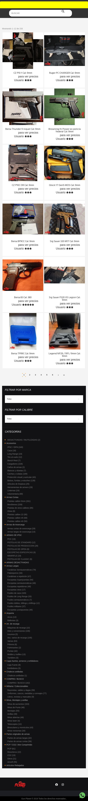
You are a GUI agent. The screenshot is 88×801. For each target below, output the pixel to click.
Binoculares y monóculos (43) (20, 727)
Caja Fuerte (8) (14, 665)
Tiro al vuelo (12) (14, 457)
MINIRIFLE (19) (14, 556)
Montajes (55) (13, 711)
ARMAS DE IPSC (14, 535)
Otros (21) (11, 759)
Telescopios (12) (14, 724)
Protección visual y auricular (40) (21, 477)
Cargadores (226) (15, 464)
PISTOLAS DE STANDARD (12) (21, 542)
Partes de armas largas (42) (19, 738)
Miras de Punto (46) (16, 707)
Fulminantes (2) (14, 648)
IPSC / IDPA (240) (15, 447)
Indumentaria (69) (15, 494)
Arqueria (10, 613)
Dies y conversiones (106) (18, 631)
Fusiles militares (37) (16, 606)
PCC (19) (11, 539)
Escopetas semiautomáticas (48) (21, 583)
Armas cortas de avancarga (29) (21, 528)
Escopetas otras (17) (16, 590)
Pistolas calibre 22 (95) (17, 514)
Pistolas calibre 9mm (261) (19, 501)
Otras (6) (11, 511)
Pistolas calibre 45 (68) (17, 518)
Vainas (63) (12, 641)
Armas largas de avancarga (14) (21, 532)
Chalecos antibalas (14, 672)
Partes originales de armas (18, 734)
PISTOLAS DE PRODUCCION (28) (22, 546)
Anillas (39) (12, 714)
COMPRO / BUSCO (15, 679)
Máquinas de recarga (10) (18, 628)
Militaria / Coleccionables (17, 686)
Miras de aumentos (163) (18, 704)
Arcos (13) (11, 617)
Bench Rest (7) (13, 460)
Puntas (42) (12, 651)
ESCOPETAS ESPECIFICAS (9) (21, 552)
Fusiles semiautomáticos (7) (19, 600)
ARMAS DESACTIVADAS (17, 562)
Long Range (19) (14, 454)
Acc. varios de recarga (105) (19, 638)
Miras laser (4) (13, 721)
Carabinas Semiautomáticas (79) (21, 570)
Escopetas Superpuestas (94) (20, 580)
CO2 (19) (11, 755)
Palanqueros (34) (14, 573)
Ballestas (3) (12, 620)
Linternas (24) (13, 490)
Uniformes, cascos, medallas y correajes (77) (27, 693)
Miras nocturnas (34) (16, 731)
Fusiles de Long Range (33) (19, 596)
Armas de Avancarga (15, 524)
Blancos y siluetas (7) (16, 470)
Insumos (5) (12, 634)
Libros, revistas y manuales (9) (20, 697)
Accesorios (11, 443)
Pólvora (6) (12, 644)
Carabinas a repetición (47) (19, 576)
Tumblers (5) (12, 658)
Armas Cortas (12, 497)
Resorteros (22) (14, 752)
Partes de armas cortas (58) (19, 741)
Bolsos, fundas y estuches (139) (21, 480)
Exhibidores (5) (14, 668)
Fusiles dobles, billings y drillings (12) (23, 603)
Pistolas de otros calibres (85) (20, 508)
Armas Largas (12, 566)
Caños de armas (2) (16, 467)
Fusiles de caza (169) (16, 593)
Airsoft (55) (12, 762)
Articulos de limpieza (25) (18, 484)
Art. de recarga (12, 624)
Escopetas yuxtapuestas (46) (20, 610)
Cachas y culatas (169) (17, 474)
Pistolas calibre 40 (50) (17, 521)
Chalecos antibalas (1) (17, 675)
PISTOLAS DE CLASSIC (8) (19, 559)
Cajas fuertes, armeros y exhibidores (22, 661)
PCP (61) (11, 749)
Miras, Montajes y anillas (17, 700)
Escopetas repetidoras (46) (19, 586)
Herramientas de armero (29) (20, 487)
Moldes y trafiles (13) (16, 654)
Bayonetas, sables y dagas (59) (21, 690)
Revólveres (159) (14, 504)
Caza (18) (11, 450)
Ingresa (12, 76)
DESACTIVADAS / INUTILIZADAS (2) (23, 440)
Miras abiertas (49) (15, 717)
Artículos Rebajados (15, 765)
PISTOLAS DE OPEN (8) (18, 549)
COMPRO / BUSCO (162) (18, 683)
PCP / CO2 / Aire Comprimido (19, 745)
